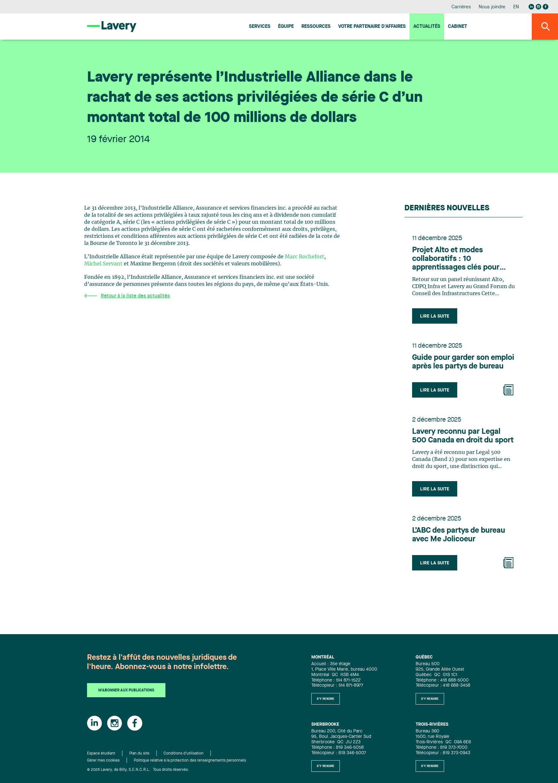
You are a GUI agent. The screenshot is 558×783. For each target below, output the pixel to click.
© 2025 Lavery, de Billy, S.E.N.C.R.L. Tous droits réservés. (138, 770)
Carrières (461, 7)
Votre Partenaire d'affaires (372, 26)
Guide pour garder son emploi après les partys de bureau (463, 362)
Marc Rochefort (304, 256)
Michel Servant (103, 263)
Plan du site (139, 753)
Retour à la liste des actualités (127, 296)
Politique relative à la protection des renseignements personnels (190, 761)
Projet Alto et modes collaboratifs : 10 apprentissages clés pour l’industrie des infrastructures (455, 259)
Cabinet (457, 26)
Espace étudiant (101, 753)
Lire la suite (434, 316)
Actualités (426, 26)
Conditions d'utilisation (183, 753)
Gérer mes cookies (103, 761)
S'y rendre (325, 698)
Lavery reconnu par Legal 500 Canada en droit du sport (463, 436)
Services (259, 26)
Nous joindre (492, 7)
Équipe (286, 26)
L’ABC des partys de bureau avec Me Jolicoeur (458, 535)
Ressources (316, 26)
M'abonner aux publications (126, 690)
